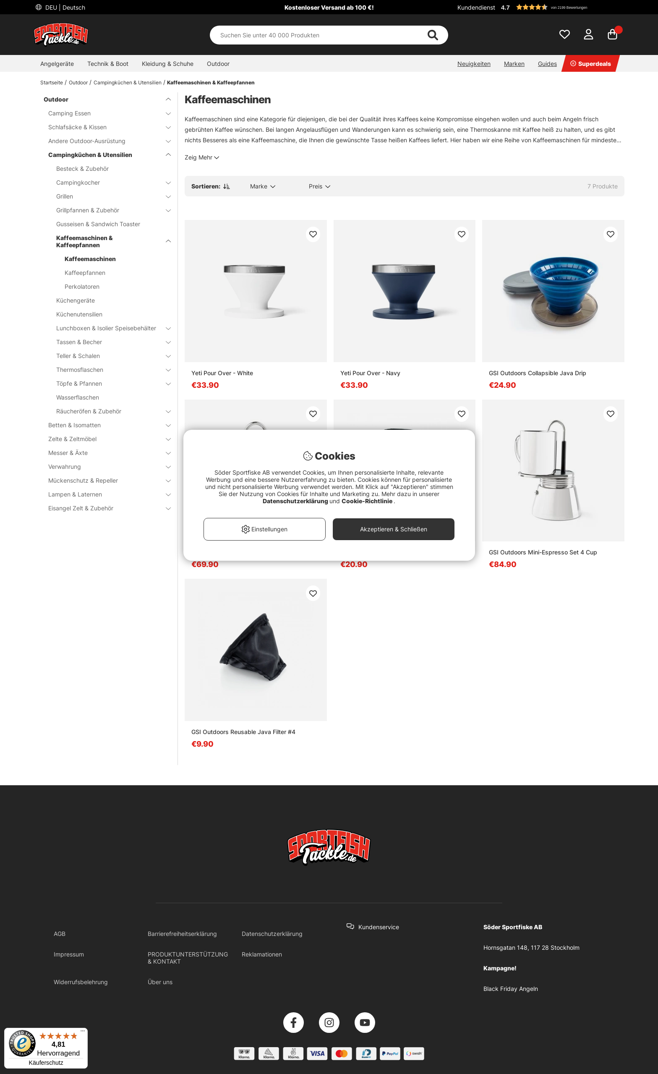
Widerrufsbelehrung (81, 981)
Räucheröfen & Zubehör (108, 411)
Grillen (108, 196)
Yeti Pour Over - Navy (370, 372)
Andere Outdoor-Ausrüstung (104, 140)
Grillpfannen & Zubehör (108, 210)
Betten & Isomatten (104, 425)
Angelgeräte (57, 63)
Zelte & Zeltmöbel (104, 438)
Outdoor (218, 63)
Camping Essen (104, 113)
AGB (59, 933)
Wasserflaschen (77, 397)
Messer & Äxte (104, 452)
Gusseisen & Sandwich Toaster (98, 223)
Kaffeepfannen (85, 272)
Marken (514, 63)
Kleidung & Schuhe (167, 63)
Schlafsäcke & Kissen (104, 127)
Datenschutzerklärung (272, 933)
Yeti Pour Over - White (222, 372)
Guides (547, 63)
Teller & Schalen (108, 355)
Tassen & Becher (108, 341)
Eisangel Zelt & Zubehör (104, 508)
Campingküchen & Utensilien (128, 82)
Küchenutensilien (79, 314)
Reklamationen (262, 954)
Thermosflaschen (108, 369)
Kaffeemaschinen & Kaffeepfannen (211, 82)
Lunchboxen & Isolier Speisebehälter (108, 328)
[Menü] (83, 1033)
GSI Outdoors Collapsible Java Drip (537, 372)
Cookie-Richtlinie (368, 500)
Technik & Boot (107, 63)
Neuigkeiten (474, 63)
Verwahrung (104, 466)
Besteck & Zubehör (82, 168)
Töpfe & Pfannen (108, 383)
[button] (561, 7)
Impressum (69, 954)
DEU (64, 7)
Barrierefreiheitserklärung (182, 933)
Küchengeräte (75, 300)
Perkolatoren (82, 286)
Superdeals (590, 63)
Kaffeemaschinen (90, 258)
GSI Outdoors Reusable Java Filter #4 (243, 731)
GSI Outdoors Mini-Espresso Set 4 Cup (543, 552)
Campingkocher (108, 182)
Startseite (51, 82)
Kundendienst (476, 7)
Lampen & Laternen (104, 494)
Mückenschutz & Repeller (104, 480)
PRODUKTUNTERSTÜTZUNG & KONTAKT (188, 958)
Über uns (160, 981)
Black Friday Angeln (510, 988)
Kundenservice (378, 926)
